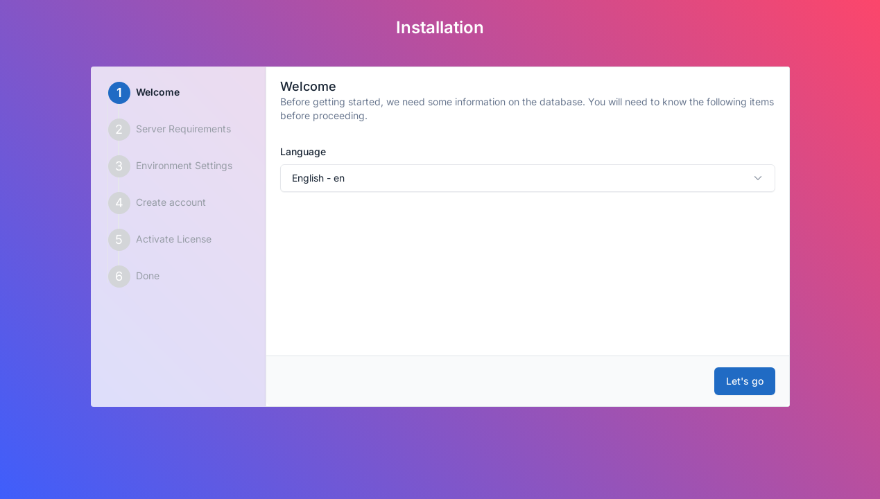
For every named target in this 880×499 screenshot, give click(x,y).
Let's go (744, 381)
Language (303, 151)
